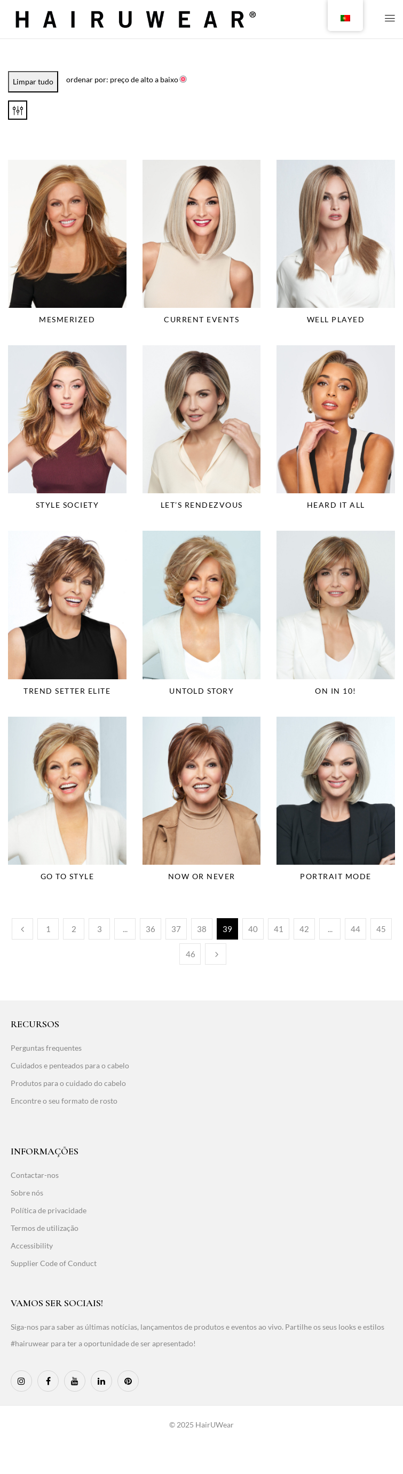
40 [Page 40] (253, 929)
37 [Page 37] (176, 929)
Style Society (67, 504)
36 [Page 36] (150, 929)
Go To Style (67, 876)
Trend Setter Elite (66, 690)
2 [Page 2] (74, 929)
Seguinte (215, 954)
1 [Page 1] (48, 929)
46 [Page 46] (190, 954)
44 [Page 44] (355, 929)
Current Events (201, 319)
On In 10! (336, 690)
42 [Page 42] (304, 929)
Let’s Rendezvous (202, 504)
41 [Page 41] (278, 929)
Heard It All (336, 504)
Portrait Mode (336, 876)
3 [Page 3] (99, 929)
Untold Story (201, 690)
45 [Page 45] (381, 929)
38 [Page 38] (202, 929)
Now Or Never (201, 876)
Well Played (336, 319)
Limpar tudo (33, 81)
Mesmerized (67, 319)
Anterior (22, 929)
